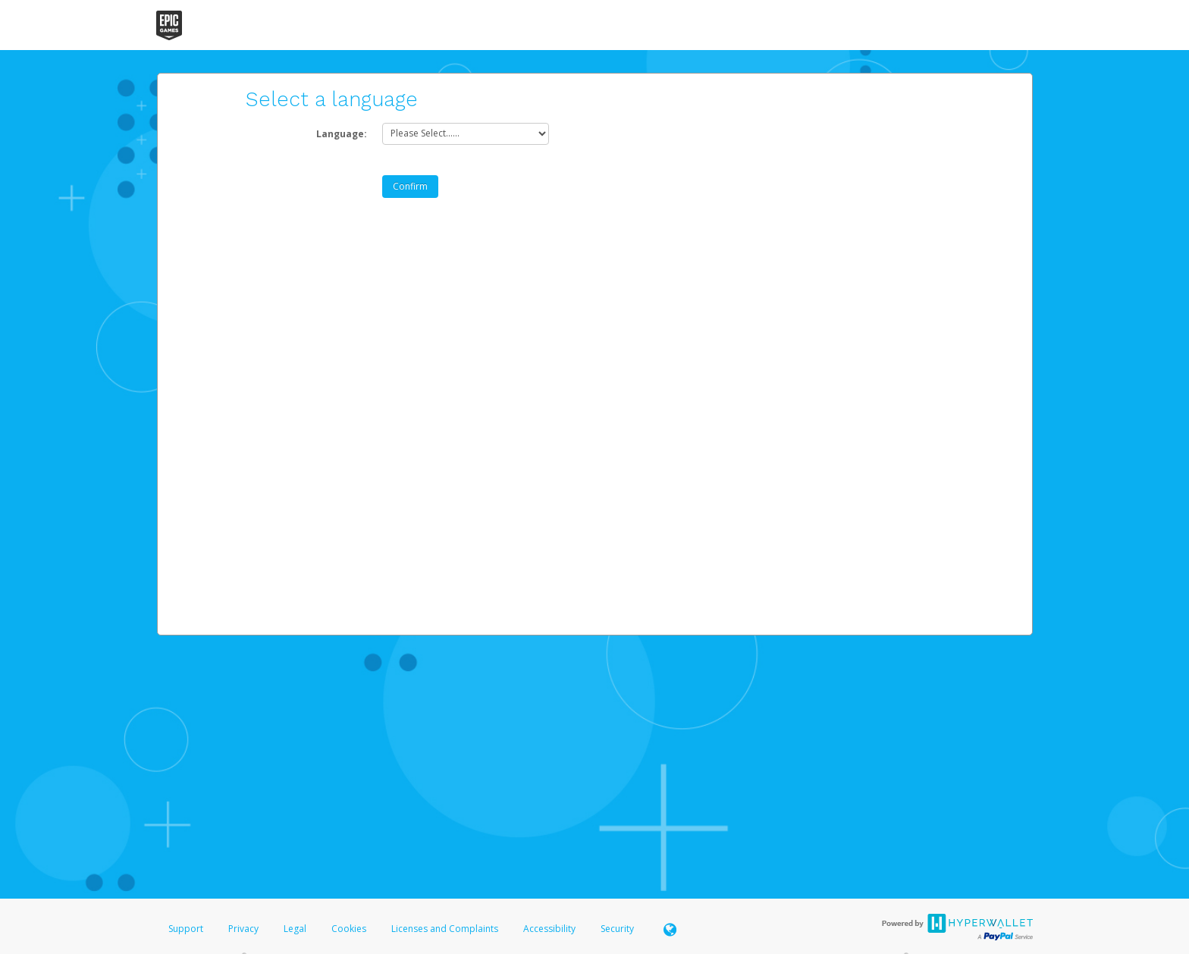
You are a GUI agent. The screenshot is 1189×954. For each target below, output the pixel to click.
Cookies (348, 928)
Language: (341, 133)
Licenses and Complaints (445, 928)
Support (185, 928)
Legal (295, 928)
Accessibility (549, 928)
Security (617, 928)
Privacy (243, 928)
